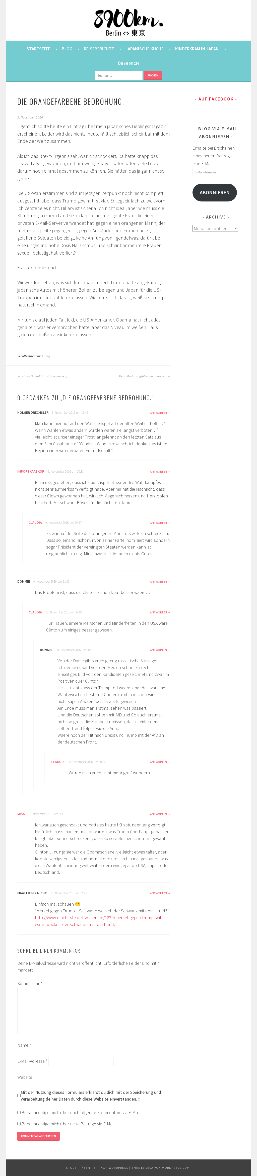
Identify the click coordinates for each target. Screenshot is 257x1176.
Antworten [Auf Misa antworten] (158, 814)
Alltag (45, 356)
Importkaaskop (30, 471)
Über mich (128, 63)
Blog (67, 49)
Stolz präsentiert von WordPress (97, 1167)
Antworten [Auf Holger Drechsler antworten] (158, 412)
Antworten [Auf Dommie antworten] (158, 581)
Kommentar (29, 983)
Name (24, 1045)
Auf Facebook (216, 99)
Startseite (38, 49)
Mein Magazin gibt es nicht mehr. (144, 376)
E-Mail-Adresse (32, 1061)
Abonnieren (215, 192)
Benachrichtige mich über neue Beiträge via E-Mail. (68, 1124)
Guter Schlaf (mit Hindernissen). (42, 376)
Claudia (35, 522)
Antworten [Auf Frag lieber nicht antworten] (158, 893)
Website (24, 1077)
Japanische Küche (144, 49)
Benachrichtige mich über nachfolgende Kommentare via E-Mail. (81, 1112)
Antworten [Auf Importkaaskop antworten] (158, 471)
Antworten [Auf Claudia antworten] (158, 522)
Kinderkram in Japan (197, 49)
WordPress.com (176, 1167)
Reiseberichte (99, 49)
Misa (21, 814)
